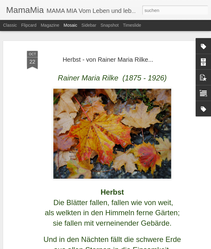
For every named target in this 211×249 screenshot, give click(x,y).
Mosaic (70, 25)
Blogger (127, 245)
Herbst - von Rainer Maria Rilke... (108, 35)
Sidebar (89, 25)
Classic (10, 25)
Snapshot (110, 25)
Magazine (50, 25)
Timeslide (132, 25)
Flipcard (28, 25)
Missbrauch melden (149, 245)
